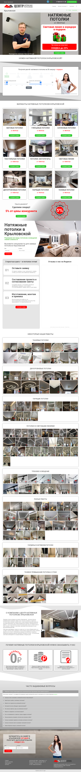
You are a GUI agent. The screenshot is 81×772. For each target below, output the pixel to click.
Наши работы (8, 763)
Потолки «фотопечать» (40, 159)
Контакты (7, 764)
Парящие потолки (40, 190)
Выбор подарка (41, 76)
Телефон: (20, 248)
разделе (55, 694)
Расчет (51, 75)
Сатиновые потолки (66, 128)
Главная (7, 760)
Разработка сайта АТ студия (40, 770)
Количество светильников (35, 80)
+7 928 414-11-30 (61, 2)
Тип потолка (18, 76)
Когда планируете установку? (29, 77)
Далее (28, 87)
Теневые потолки (66, 190)
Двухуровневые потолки (14, 190)
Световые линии (66, 159)
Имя (5, 248)
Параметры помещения (6, 76)
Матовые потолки (14, 128)
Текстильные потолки (14, 159)
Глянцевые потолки (40, 128)
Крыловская (10, 2)
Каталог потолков (9, 761)
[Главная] (66, 10)
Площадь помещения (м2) (10, 80)
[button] (72, 2)
